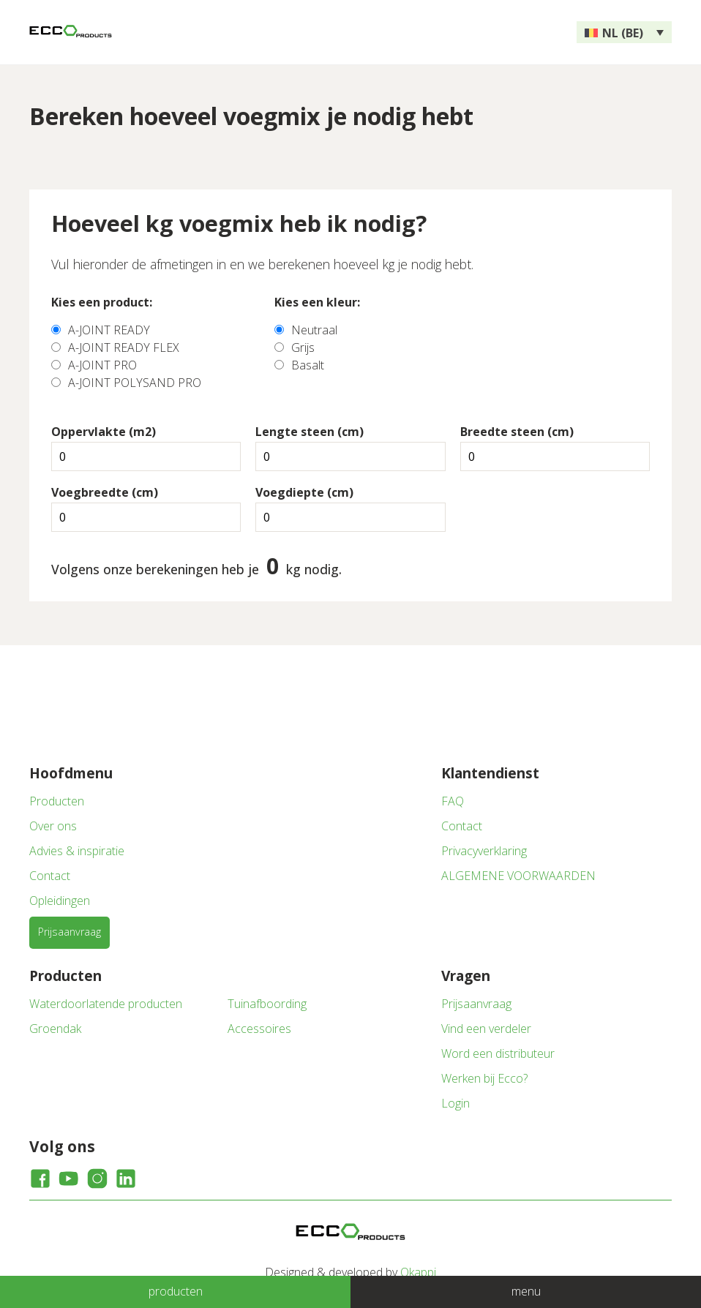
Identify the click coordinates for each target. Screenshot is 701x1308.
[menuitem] (624, 32)
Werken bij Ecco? (484, 1078)
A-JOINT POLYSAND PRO (134, 383)
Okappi (418, 1272)
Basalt (307, 365)
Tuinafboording (267, 1004)
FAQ (452, 801)
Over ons (53, 826)
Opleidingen (59, 900)
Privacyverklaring (484, 851)
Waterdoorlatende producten (105, 1004)
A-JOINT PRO (102, 365)
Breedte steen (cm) (517, 431)
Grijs (303, 347)
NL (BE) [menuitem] (622, 33)
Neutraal (314, 330)
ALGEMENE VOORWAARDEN (518, 876)
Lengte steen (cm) (309, 431)
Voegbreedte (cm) (104, 492)
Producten (56, 801)
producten (176, 1291)
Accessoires (259, 1029)
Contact (49, 876)
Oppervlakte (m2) (103, 431)
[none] (624, 32)
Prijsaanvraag (69, 932)
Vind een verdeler (486, 1029)
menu (526, 1291)
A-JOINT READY (109, 330)
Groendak (55, 1029)
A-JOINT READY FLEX (123, 347)
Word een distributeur (498, 1053)
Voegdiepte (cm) (304, 492)
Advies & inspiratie (76, 851)
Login (455, 1103)
